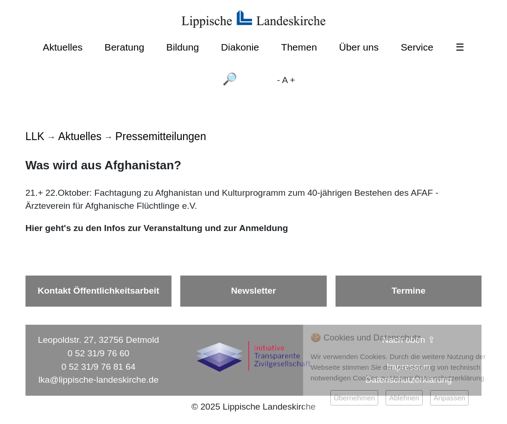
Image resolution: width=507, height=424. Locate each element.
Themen (299, 47)
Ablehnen (404, 398)
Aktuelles (62, 47)
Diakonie (240, 47)
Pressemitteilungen (160, 136)
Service (417, 47)
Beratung (125, 47)
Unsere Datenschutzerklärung (437, 378)
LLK (34, 136)
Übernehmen (354, 398)
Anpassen (449, 398)
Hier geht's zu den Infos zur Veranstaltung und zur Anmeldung (156, 228)
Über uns (359, 47)
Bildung (182, 47)
